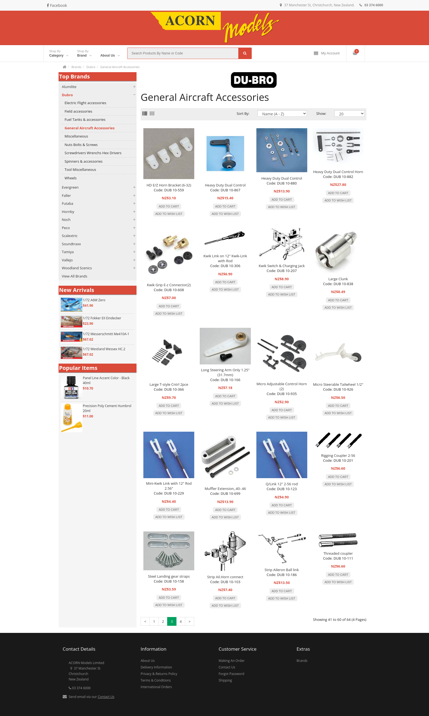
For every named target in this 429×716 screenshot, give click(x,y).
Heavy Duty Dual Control (225, 185)
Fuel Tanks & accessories (85, 119)
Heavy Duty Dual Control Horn (338, 171)
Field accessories (78, 111)
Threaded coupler (338, 553)
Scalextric (69, 235)
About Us (148, 660)
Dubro (90, 67)
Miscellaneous (76, 136)
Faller (66, 195)
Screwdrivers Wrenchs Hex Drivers (93, 152)
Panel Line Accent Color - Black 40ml (106, 380)
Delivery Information (156, 667)
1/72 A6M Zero (94, 300)
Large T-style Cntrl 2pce (168, 384)
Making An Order (232, 660)
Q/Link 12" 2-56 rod (282, 483)
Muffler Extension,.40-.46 (225, 488)
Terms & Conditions (156, 680)
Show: (321, 113)
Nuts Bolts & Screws (81, 144)
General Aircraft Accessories (119, 67)
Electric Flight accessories (85, 102)
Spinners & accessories (84, 161)
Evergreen (70, 187)
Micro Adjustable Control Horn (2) (282, 386)
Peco (66, 227)
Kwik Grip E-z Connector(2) (169, 284)
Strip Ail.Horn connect (225, 576)
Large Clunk (338, 278)
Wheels (71, 178)
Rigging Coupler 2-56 (338, 455)
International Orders (156, 687)
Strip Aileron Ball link (282, 569)
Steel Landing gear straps (169, 576)
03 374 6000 (80, 688)
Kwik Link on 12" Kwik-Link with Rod (225, 258)
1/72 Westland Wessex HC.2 (104, 349)
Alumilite (69, 86)
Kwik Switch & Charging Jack (282, 265)
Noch (66, 219)
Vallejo (67, 260)
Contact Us (106, 696)
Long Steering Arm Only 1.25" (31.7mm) (225, 372)
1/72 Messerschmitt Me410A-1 (106, 334)
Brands (76, 67)
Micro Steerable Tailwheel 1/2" (338, 384)
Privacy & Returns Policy (159, 673)
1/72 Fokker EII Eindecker (102, 318)
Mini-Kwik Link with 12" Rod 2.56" (169, 486)
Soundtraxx (71, 243)
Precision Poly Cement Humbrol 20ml (107, 408)
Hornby (68, 211)
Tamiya (68, 251)
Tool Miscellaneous (80, 169)
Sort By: (243, 113)
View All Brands (74, 276)
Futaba (67, 203)
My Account (327, 53)
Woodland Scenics (77, 267)
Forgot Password (231, 673)
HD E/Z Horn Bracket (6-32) (169, 185)
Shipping (225, 680)
